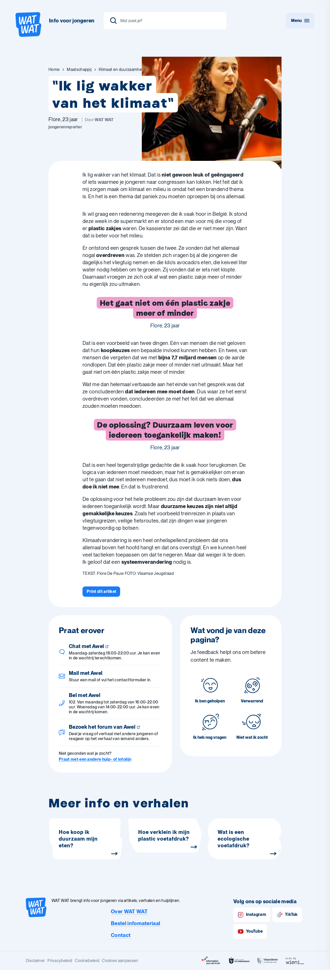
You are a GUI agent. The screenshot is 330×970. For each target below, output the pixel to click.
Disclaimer (35, 960)
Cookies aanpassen (120, 960)
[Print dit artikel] (101, 591)
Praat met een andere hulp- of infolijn (95, 759)
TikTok (287, 914)
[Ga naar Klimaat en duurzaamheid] (122, 69)
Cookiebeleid (87, 960)
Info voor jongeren (72, 21)
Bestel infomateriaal (135, 923)
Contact (120, 935)
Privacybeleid (59, 960)
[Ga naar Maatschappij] (79, 69)
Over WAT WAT (129, 911)
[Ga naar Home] (54, 69)
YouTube (250, 931)
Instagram (251, 914)
